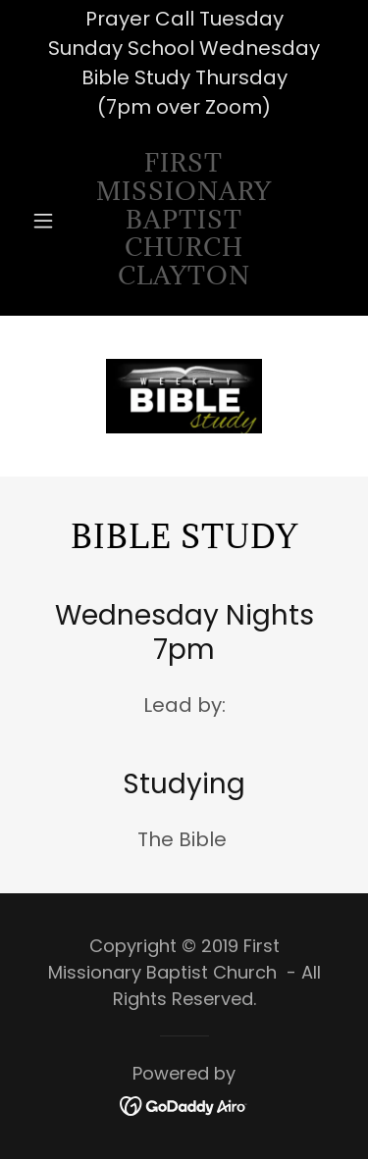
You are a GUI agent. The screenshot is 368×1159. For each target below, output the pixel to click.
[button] (48, 220)
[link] (184, 220)
